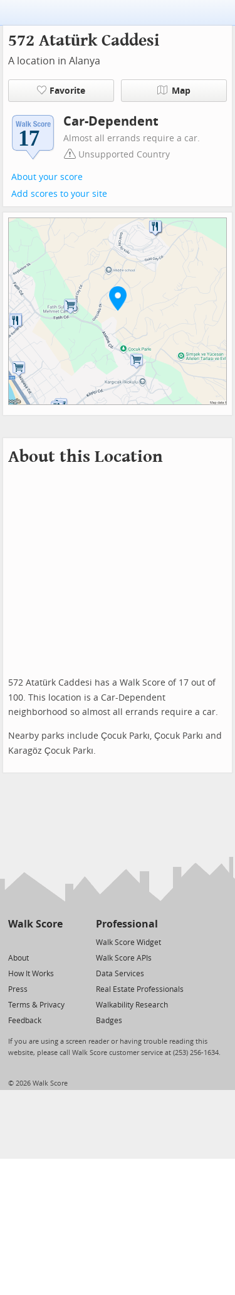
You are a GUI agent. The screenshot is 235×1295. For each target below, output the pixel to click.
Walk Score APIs (124, 958)
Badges (109, 1020)
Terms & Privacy (36, 1005)
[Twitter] (15, 941)
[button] (117, 298)
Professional (127, 924)
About (18, 958)
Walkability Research (132, 1005)
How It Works (31, 973)
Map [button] (174, 90)
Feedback (24, 1020)
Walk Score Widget (128, 942)
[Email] (54, 941)
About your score (47, 177)
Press (18, 989)
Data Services (120, 973)
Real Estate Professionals (140, 989)
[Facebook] (35, 941)
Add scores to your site (59, 194)
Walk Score (35, 924)
